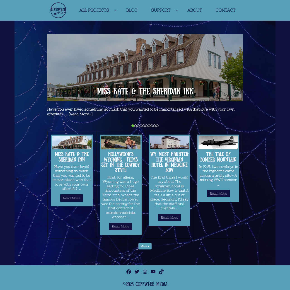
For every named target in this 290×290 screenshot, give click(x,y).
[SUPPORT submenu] (176, 10)
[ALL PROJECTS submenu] (115, 10)
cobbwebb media (151, 284)
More (145, 246)
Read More (71, 198)
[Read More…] (81, 114)
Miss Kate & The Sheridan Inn (145, 91)
